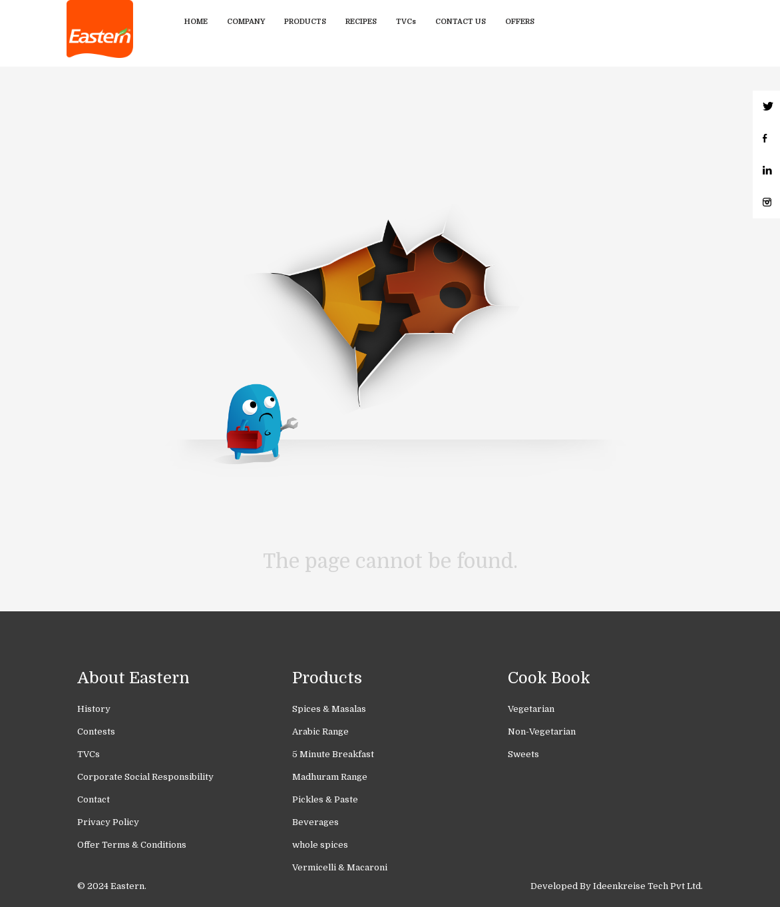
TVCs (406, 21)
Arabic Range (320, 732)
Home (196, 21)
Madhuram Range (329, 777)
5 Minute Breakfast (333, 754)
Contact (93, 799)
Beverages (315, 822)
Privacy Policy (108, 822)
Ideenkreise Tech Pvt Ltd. (648, 886)
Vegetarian (531, 709)
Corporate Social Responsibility (145, 777)
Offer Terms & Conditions (131, 845)
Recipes (361, 21)
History (93, 709)
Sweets (523, 754)
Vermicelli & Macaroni (339, 867)
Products (305, 21)
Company (246, 21)
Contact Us (460, 21)
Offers (519, 21)
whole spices (320, 845)
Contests (96, 732)
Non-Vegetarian (542, 732)
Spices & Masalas (329, 709)
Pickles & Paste (325, 799)
